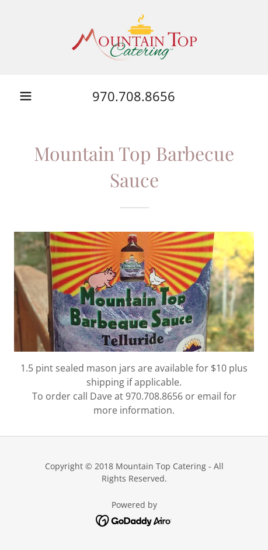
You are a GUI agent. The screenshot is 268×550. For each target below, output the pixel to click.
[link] (134, 37)
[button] (25, 96)
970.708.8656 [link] (133, 96)
